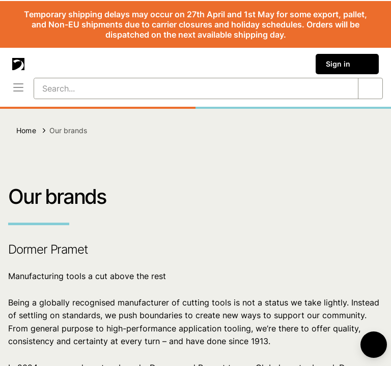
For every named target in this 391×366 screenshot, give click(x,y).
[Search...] (183, 88)
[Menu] (18, 88)
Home (26, 130)
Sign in (347, 64)
